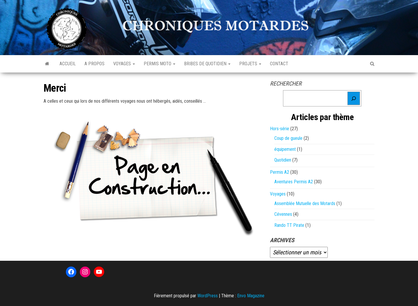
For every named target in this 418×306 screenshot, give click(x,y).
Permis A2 (279, 172)
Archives (282, 240)
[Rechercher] (353, 98)
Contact (279, 63)
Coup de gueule (288, 138)
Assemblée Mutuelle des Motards (304, 203)
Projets (250, 63)
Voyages (124, 63)
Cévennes (283, 214)
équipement (285, 149)
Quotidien (282, 160)
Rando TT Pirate (289, 225)
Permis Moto (159, 63)
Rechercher (286, 83)
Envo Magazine (250, 295)
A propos (94, 63)
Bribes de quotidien (207, 63)
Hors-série (279, 128)
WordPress (207, 295)
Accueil (68, 63)
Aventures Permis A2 (293, 181)
